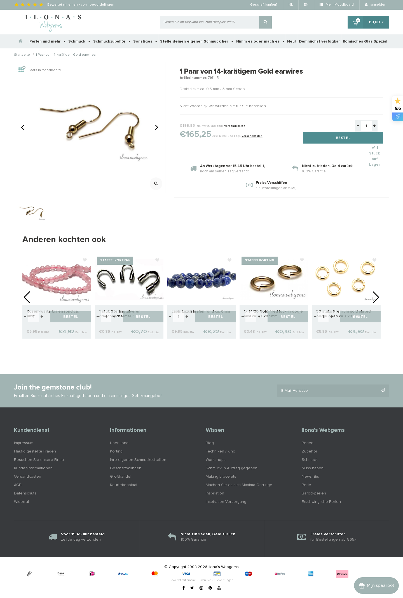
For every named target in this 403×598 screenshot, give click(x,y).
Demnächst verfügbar (319, 41)
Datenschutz (25, 493)
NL (291, 4)
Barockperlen (314, 493)
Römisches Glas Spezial (365, 41)
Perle (306, 485)
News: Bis (310, 477)
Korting (116, 451)
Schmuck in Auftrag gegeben (231, 468)
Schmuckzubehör (111, 41)
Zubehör (309, 451)
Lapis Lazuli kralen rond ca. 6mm (201, 311)
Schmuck (79, 41)
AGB (18, 485)
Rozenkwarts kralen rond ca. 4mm (53, 313)
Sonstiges (145, 41)
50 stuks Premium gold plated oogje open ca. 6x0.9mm (343, 313)
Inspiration (215, 493)
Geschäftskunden (125, 468)
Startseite (22, 55)
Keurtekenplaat (123, 485)
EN (306, 4)
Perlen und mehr (47, 41)
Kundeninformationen (33, 468)
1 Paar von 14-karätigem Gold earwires (66, 55)
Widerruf (21, 502)
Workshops (216, 460)
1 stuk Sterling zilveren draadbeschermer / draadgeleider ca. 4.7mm (121, 314)
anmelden (375, 4)
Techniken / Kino (220, 451)
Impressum (23, 443)
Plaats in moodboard (39, 70)
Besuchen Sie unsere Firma (39, 460)
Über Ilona (119, 443)
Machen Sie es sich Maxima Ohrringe (239, 485)
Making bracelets (221, 477)
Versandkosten (234, 126)
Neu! (291, 41)
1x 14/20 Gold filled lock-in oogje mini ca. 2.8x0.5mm (273, 313)
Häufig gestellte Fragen (35, 451)
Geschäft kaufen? (263, 4)
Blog (210, 443)
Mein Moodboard (337, 4)
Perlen (307, 443)
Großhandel (120, 477)
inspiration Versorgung (226, 502)
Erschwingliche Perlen (321, 502)
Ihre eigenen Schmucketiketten (138, 460)
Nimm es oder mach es (260, 41)
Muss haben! (313, 468)
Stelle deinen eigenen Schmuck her (196, 41)
